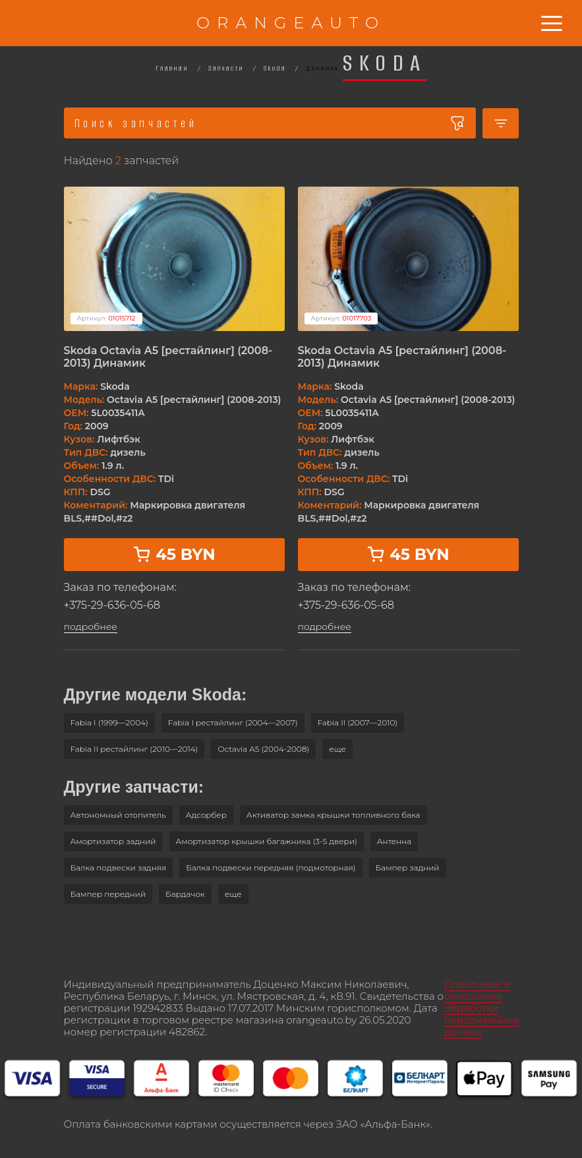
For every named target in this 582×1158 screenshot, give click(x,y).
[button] (337, 749)
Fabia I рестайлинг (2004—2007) (233, 722)
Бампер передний (108, 894)
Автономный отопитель (118, 815)
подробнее (90, 626)
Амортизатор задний (113, 841)
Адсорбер (206, 815)
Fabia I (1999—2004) (109, 722)
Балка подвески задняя (119, 867)
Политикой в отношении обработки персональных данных (481, 1008)
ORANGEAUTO (291, 22)
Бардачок (185, 894)
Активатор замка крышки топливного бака (334, 815)
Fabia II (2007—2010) (358, 722)
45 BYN (173, 554)
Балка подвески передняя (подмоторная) (270, 867)
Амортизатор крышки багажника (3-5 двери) (266, 841)
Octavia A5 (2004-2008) (263, 749)
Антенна (394, 841)
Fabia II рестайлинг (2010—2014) (134, 749)
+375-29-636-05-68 (112, 605)
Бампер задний (408, 867)
